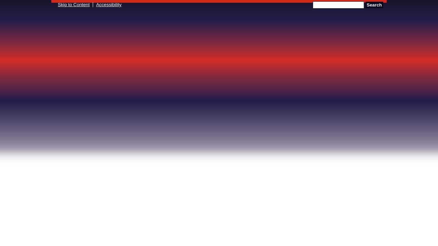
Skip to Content (74, 4)
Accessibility (108, 4)
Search (374, 5)
